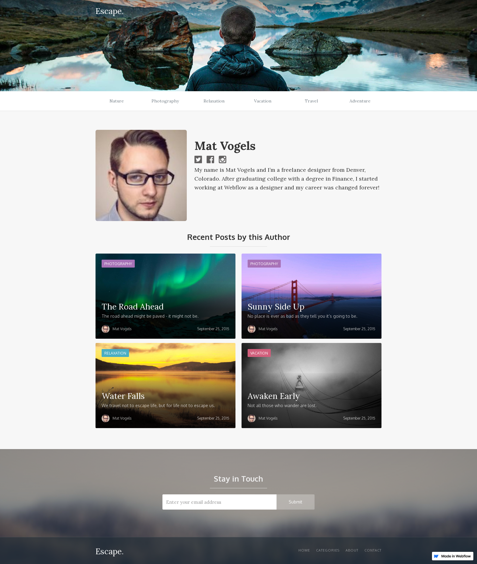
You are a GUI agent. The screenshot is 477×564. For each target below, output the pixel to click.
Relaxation (214, 101)
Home (278, 11)
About (338, 11)
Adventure (360, 101)
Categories (308, 11)
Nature (117, 101)
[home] (110, 10)
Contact (366, 11)
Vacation (262, 101)
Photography (165, 101)
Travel (311, 101)
